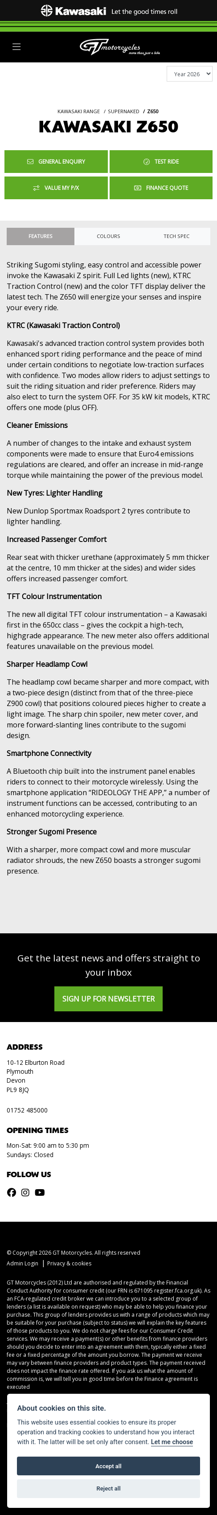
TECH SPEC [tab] (176, 236)
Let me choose (172, 1442)
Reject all (108, 1488)
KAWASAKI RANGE (78, 111)
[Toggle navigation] (16, 47)
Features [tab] (41, 236)
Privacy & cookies (69, 1263)
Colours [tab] (108, 236)
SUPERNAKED (123, 111)
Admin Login (22, 1263)
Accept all (108, 1466)
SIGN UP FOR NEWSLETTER (108, 999)
